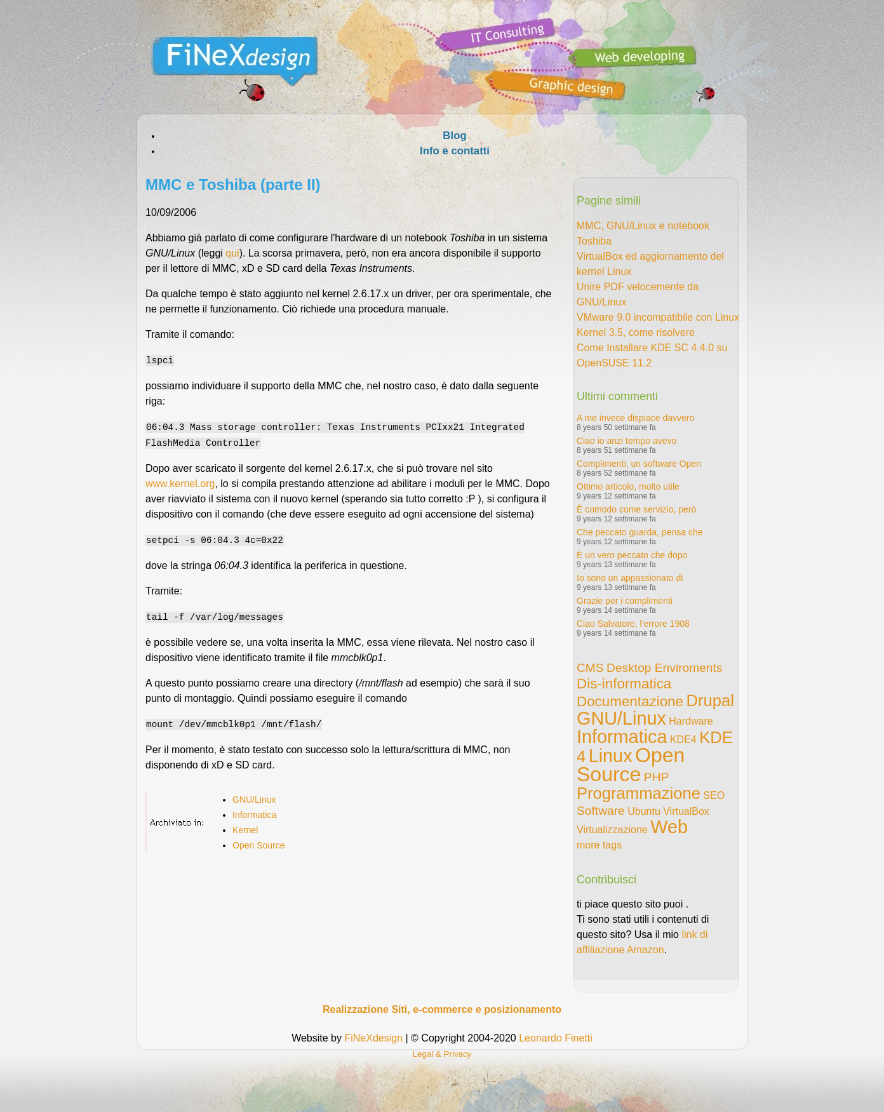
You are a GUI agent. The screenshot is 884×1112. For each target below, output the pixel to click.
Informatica (254, 811)
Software (601, 810)
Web (669, 827)
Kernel (245, 826)
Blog (454, 136)
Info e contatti (455, 151)
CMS (590, 667)
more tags (599, 845)
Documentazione (630, 701)
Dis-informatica (624, 684)
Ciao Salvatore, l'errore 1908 (633, 624)
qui (232, 253)
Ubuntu (643, 811)
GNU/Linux (254, 796)
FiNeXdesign (373, 1038)
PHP (656, 777)
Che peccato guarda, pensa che (639, 532)
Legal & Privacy (442, 1054)
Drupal (709, 700)
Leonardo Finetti (556, 1038)
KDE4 (683, 739)
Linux (611, 756)
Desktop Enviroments (664, 667)
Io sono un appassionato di (630, 578)
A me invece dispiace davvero (635, 418)
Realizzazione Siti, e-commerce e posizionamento (442, 1009)
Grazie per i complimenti (625, 601)
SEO (714, 795)
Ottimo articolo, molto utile (628, 486)
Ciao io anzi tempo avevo (626, 441)
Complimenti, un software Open (639, 464)
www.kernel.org (180, 481)
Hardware (691, 721)
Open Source (258, 841)
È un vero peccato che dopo (632, 555)
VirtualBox (686, 811)
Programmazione (638, 793)
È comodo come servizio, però (636, 509)
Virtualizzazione (612, 829)
